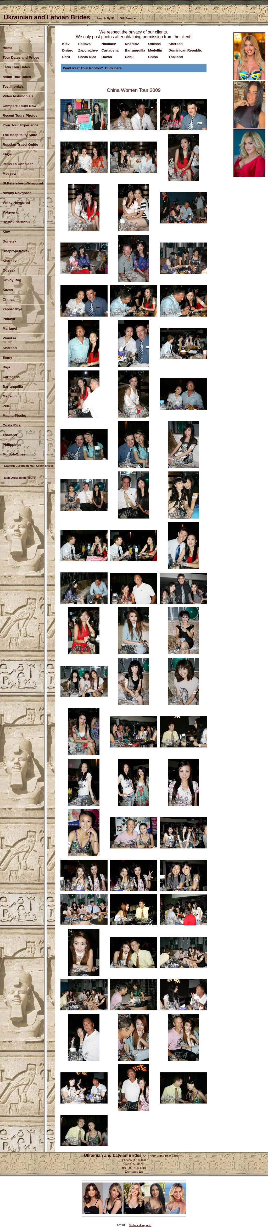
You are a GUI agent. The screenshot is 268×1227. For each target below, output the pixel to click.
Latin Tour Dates (16, 67)
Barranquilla (13, 387)
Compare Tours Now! (20, 106)
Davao (107, 57)
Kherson (10, 348)
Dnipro (67, 50)
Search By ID (105, 18)
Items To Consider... (19, 164)
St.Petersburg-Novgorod (23, 183)
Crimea (8, 299)
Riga (6, 367)
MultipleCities (14, 454)
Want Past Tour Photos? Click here (92, 68)
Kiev (65, 44)
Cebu (129, 57)
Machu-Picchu (14, 416)
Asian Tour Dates (17, 77)
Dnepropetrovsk (16, 251)
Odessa (9, 270)
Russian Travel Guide (20, 145)
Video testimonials (18, 96)
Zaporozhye (12, 309)
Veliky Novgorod (16, 203)
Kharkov (9, 261)
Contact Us (134, 1172)
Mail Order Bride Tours (19, 477)
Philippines (12, 445)
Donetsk (9, 241)
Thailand (176, 57)
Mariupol (10, 328)
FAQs (7, 154)
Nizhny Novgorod (17, 193)
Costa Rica (12, 425)
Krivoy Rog (12, 280)
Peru (6, 406)
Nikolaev (109, 44)
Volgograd (11, 212)
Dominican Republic (185, 50)
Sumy (7, 357)
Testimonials (13, 86)
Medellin (9, 396)
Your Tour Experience (20, 125)
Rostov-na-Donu (16, 222)
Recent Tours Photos (20, 115)
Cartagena (110, 50)
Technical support (140, 1225)
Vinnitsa (9, 338)
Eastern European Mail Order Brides (29, 465)
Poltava (9, 319)
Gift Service (128, 18)
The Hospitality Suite (20, 135)
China (153, 57)
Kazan (8, 290)
